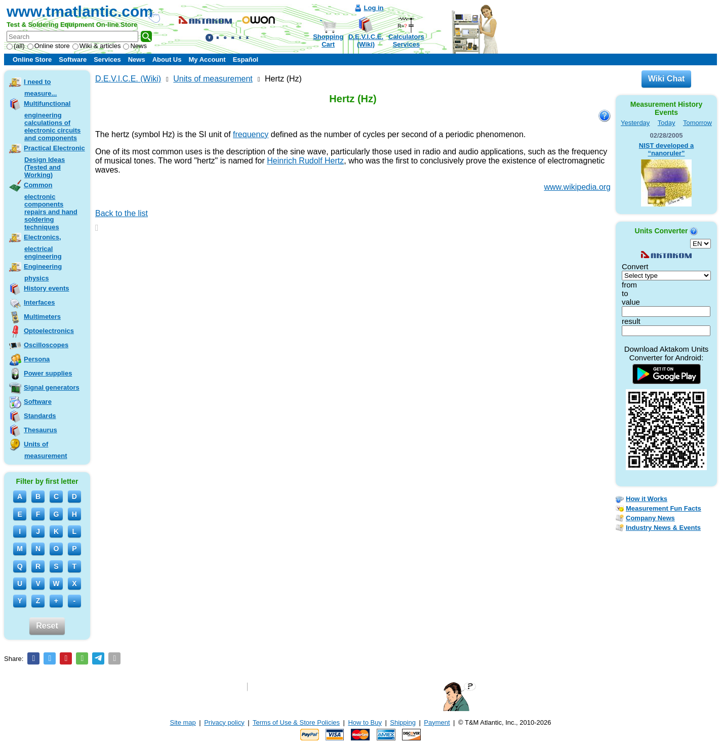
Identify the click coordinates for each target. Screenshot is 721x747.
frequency (250, 134)
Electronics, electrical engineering (43, 246)
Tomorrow (697, 123)
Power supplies (48, 373)
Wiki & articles (96, 46)
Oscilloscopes (46, 345)
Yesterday (635, 123)
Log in (374, 8)
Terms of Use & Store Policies (296, 722)
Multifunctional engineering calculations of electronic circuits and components (52, 121)
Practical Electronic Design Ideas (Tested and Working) (54, 161)
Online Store (32, 59)
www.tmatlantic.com (80, 11)
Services (107, 59)
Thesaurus (40, 430)
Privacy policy (224, 722)
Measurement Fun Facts (663, 508)
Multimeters (42, 316)
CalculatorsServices (406, 40)
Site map (183, 722)
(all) (16, 46)
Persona (37, 359)
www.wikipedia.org (577, 187)
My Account (206, 59)
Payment (437, 722)
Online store (48, 46)
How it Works (646, 499)
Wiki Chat (666, 78)
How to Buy (364, 722)
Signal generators (51, 387)
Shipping (403, 722)
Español (246, 59)
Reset (47, 625)
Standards (40, 416)
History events (46, 288)
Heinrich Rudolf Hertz (305, 160)
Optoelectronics (49, 331)
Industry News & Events (663, 527)
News (135, 46)
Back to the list (121, 213)
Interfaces (39, 302)
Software (73, 59)
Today (666, 123)
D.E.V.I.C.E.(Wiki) (365, 40)
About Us (167, 59)
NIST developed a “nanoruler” (666, 149)
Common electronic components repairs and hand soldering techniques (50, 206)
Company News (650, 518)
